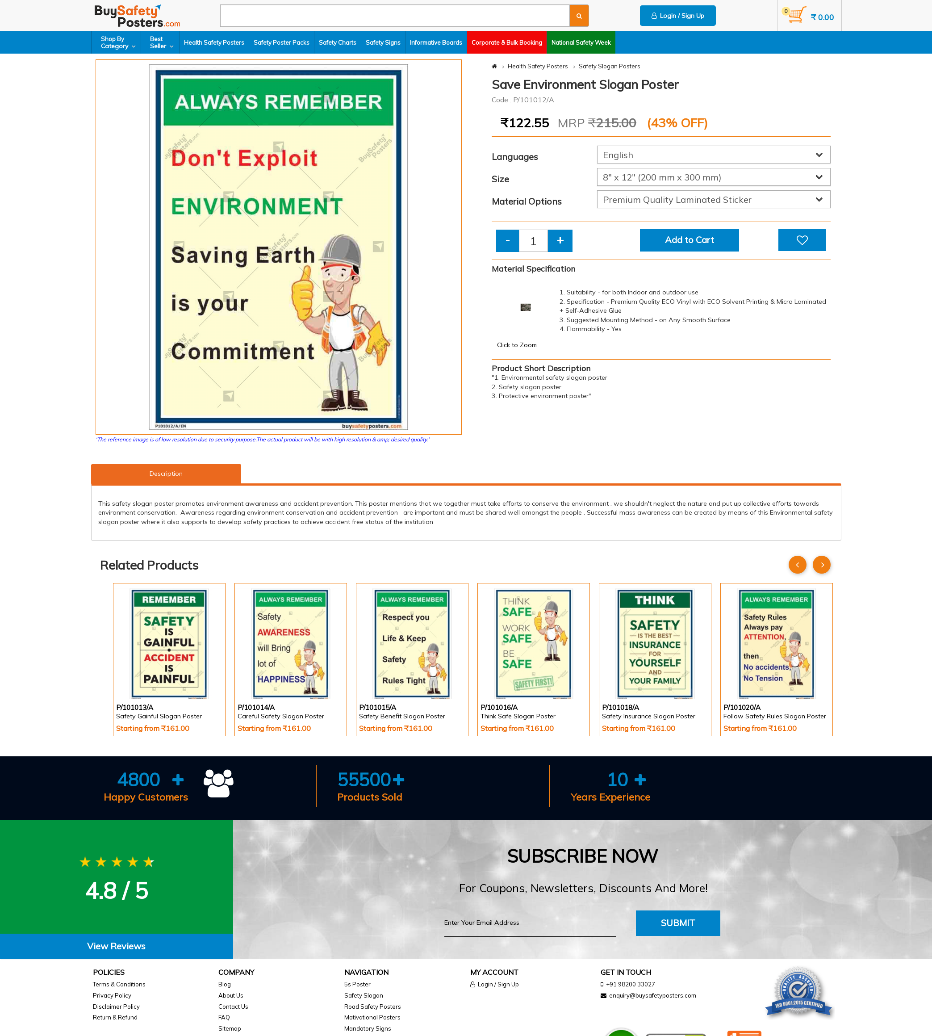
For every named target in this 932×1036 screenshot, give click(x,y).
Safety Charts (338, 42)
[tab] (116, 946)
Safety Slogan (363, 995)
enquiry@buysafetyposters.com (652, 995)
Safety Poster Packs (282, 42)
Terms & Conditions (119, 984)
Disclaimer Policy (116, 1006)
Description (166, 474)
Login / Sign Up (678, 16)
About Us (230, 995)
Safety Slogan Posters (609, 66)
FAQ (224, 1017)
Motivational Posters (372, 1017)
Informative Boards (436, 42)
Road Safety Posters (372, 1006)
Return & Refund (115, 1017)
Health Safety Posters (214, 42)
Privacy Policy (112, 995)
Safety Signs (383, 42)
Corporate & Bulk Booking (507, 42)
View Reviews (116, 946)
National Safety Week (581, 42)
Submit (678, 922)
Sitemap (229, 1028)
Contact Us (233, 1006)
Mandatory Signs (367, 1028)
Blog (224, 984)
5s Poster (357, 984)
